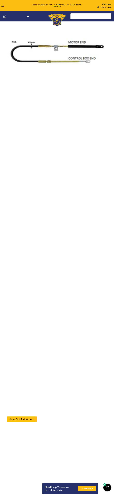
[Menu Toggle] (2, 5)
